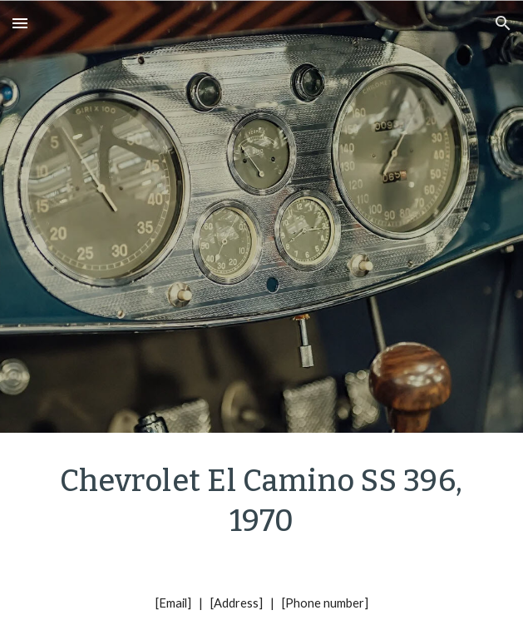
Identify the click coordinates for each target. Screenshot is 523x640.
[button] (20, 23)
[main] (261, 499)
